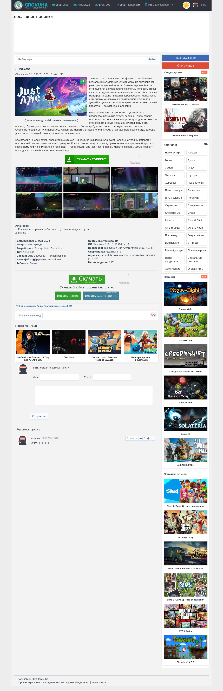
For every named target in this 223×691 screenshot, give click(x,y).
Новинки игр (172, 152)
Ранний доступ (174, 250)
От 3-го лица (195, 227)
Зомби (169, 167)
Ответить (132, 438)
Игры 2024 (103, 4)
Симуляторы (195, 205)
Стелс (191, 212)
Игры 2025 (82, 4)
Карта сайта (98, 682)
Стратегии (171, 205)
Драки (191, 160)
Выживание (172, 242)
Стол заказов (185, 65)
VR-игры (193, 242)
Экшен (22, 306)
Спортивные (172, 212)
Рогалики (193, 197)
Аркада (31, 306)
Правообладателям (77, 682)
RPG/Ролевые (173, 197)
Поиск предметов (171, 259)
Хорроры (170, 182)
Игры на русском (128, 4)
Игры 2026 (60, 4)
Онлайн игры (195, 268)
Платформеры (51, 306)
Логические (194, 190)
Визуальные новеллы (195, 259)
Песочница (171, 235)
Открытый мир (196, 235)
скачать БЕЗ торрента (100, 296)
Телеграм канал (185, 57)
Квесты (169, 220)
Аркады (192, 152)
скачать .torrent (68, 296)
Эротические (172, 268)
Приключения (196, 182)
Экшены (170, 175)
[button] (153, 314)
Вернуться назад (30, 315)
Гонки (168, 160)
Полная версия (197, 250)
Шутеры (192, 175)
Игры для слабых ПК (159, 4)
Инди (39, 306)
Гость (199, 5)
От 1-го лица (172, 227)
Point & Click (195, 220)
